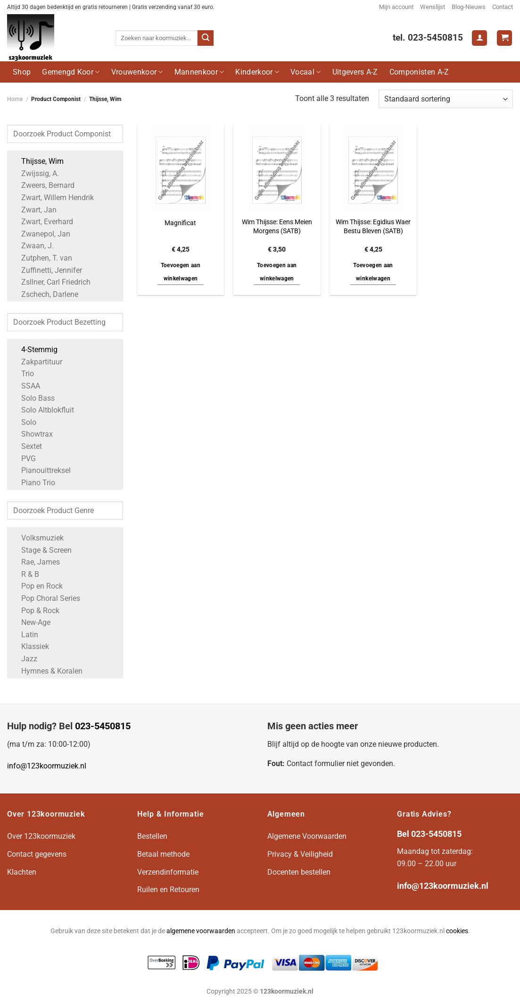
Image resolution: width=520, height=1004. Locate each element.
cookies (457, 931)
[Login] (479, 38)
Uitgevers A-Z (355, 71)
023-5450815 (103, 726)
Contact (502, 6)
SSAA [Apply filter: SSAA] (26, 385)
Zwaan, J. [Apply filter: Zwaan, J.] (33, 245)
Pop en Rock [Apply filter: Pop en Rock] (37, 586)
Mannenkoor (199, 71)
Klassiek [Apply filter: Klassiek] (30, 646)
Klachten (21, 872)
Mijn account (396, 6)
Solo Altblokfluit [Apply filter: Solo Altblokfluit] (43, 409)
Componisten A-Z (419, 71)
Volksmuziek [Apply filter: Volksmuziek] (38, 537)
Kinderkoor (257, 71)
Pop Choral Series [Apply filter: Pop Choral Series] (46, 598)
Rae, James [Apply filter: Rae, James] (36, 561)
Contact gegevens (36, 854)
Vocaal (305, 71)
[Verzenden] (206, 38)
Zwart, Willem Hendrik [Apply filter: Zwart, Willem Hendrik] (53, 197)
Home (15, 99)
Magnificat (180, 223)
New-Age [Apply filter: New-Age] (31, 622)
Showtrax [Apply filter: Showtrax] (32, 434)
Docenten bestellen (298, 872)
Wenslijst (432, 6)
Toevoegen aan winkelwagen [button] (181, 272)
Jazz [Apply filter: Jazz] (24, 658)
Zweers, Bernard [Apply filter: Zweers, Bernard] (43, 185)
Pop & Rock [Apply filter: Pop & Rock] (35, 610)
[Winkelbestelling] (446, 99)
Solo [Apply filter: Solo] (24, 422)
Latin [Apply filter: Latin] (25, 634)
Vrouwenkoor (137, 71)
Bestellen (152, 836)
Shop (22, 71)
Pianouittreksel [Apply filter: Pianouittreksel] (41, 470)
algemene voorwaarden (200, 931)
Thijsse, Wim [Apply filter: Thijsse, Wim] (38, 161)
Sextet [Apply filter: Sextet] (27, 446)
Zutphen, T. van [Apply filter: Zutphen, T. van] (42, 257)
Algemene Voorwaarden (307, 836)
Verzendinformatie (167, 872)
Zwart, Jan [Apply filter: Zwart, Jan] (34, 209)
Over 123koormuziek (41, 836)
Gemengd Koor (70, 71)
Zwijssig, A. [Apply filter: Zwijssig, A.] (35, 173)
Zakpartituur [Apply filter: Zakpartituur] (37, 361)
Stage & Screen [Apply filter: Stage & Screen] (42, 550)
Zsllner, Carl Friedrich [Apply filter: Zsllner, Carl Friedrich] (51, 282)
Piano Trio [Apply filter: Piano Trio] (33, 482)
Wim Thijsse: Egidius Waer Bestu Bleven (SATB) (373, 226)
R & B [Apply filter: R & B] (25, 574)
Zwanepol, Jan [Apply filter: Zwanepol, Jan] (41, 233)
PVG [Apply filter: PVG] (24, 458)
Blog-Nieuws (469, 6)
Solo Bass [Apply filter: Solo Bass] (33, 398)
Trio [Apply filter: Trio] (23, 373)
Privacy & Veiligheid (300, 854)
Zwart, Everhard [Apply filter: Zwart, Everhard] (42, 221)
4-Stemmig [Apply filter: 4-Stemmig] (35, 349)
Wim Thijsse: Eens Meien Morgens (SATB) (277, 226)
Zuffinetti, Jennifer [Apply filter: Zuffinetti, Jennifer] (47, 270)
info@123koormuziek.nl (46, 765)
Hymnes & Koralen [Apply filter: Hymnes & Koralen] (47, 671)
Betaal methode (163, 854)
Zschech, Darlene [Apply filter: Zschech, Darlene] (45, 294)
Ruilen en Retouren (168, 889)
